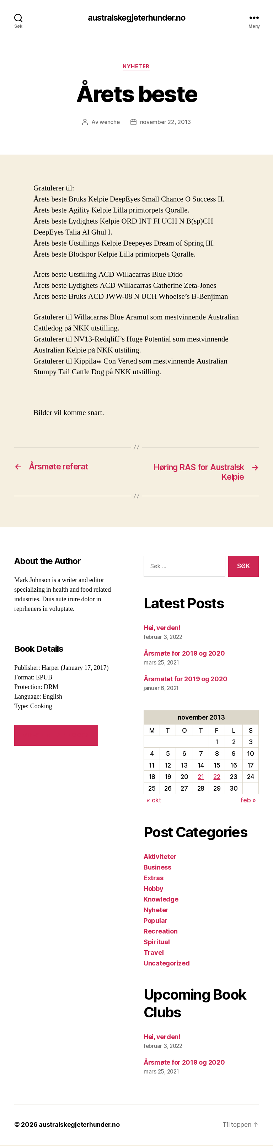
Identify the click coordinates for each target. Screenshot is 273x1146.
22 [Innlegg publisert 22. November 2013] (216, 778)
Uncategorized (167, 964)
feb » (248, 801)
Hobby (154, 889)
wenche (109, 122)
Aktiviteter (160, 857)
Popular (155, 921)
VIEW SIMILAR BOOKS (56, 736)
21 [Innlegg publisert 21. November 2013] (201, 778)
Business (157, 868)
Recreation (160, 932)
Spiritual (157, 943)
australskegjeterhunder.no (136, 18)
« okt (153, 801)
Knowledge (161, 900)
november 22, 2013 (166, 122)
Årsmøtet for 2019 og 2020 (185, 680)
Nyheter (136, 67)
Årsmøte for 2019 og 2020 (184, 654)
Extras (153, 879)
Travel (154, 953)
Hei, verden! (162, 629)
